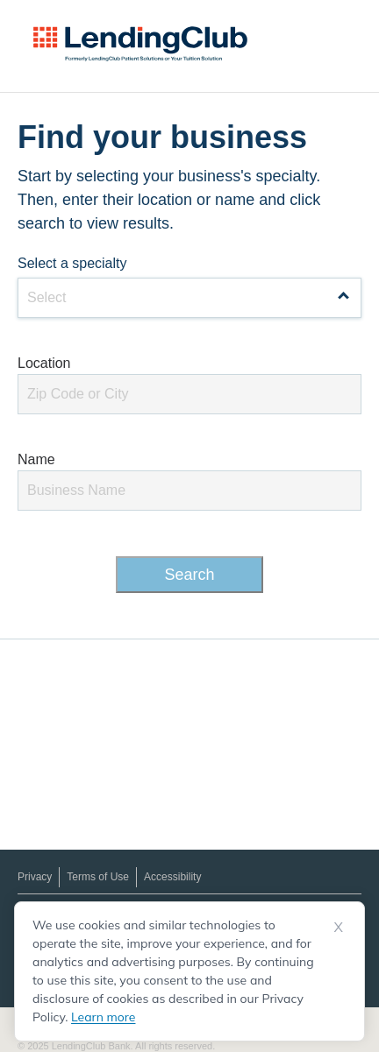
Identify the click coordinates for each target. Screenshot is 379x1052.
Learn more (103, 1017)
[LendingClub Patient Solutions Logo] (140, 43)
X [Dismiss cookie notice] (338, 927)
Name (36, 459)
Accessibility (172, 877)
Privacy (35, 877)
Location (44, 363)
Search (189, 574)
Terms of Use (98, 877)
